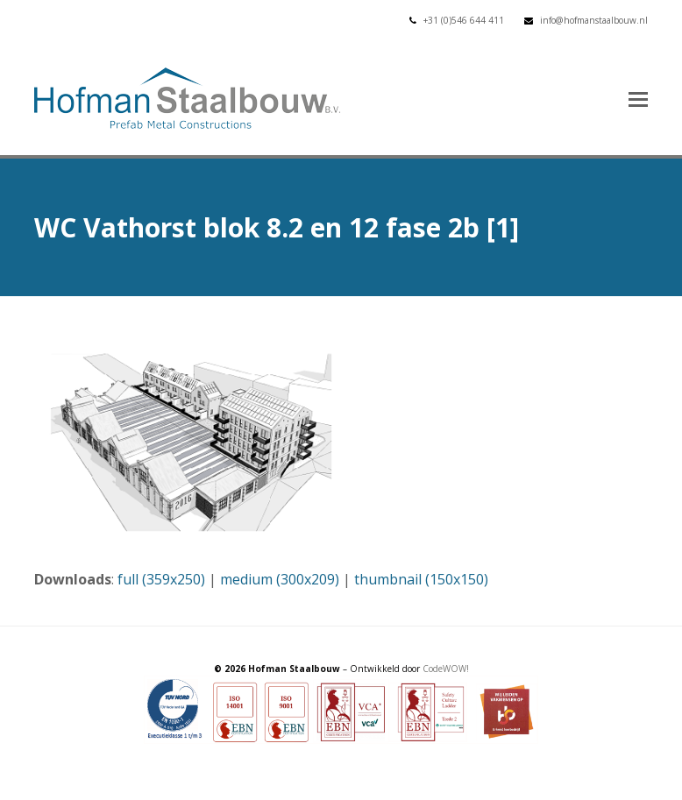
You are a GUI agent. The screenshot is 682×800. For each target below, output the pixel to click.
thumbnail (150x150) (421, 579)
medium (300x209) (279, 579)
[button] (638, 98)
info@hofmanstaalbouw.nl (594, 20)
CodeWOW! (446, 668)
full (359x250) (161, 579)
